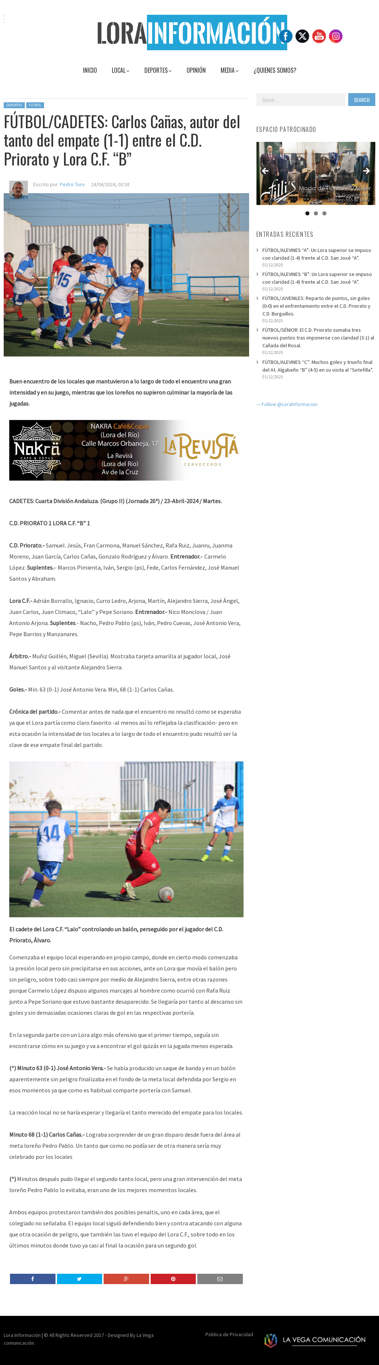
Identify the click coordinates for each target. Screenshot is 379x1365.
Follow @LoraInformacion (290, 404)
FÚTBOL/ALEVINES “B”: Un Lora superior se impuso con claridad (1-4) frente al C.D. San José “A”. (317, 278)
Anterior (265, 171)
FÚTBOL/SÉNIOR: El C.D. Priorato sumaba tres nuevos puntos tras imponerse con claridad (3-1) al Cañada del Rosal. (318, 338)
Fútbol (35, 105)
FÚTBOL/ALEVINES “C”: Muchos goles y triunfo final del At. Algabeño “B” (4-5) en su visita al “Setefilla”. (317, 366)
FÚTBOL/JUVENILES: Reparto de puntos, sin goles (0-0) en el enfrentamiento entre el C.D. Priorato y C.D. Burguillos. (316, 306)
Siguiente (366, 171)
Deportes (14, 105)
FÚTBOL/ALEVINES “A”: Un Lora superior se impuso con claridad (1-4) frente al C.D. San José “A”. (316, 254)
